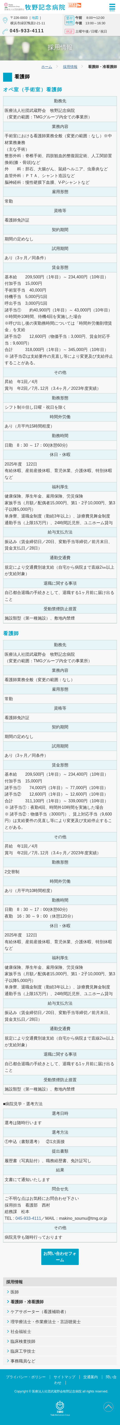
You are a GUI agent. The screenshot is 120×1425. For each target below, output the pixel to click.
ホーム (46, 67)
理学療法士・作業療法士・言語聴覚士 (46, 1322)
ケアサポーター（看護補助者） (39, 1311)
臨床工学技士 (23, 1351)
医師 (15, 1292)
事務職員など (23, 1361)
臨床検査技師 (23, 1341)
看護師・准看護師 (27, 1302)
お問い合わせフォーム (59, 1256)
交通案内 (90, 1377)
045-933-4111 (27, 30)
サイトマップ (64, 1377)
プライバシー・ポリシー (26, 1377)
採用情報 (70, 67)
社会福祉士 (21, 1331)
